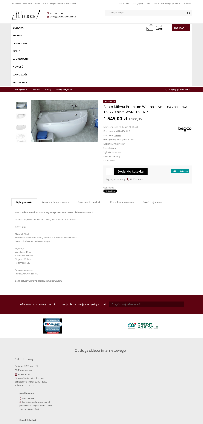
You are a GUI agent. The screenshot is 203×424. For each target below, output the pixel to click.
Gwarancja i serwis (34, 395)
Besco (117, 80)
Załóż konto (124, 3)
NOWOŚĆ (94, 27)
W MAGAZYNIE (77, 27)
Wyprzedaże (109, 27)
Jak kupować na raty (79, 391)
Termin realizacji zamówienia (33, 383)
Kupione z (55, 147)
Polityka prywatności (79, 395)
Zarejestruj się (124, 387)
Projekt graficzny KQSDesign (148, 420)
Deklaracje (34, 404)
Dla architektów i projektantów (167, 3)
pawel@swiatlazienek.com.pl (80, 342)
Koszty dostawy (34, 391)
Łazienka (18, 27)
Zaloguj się (138, 3)
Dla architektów (169, 391)
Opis (24, 147)
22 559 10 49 (136, 124)
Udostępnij (108, 133)
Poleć (152, 147)
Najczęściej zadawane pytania (79, 387)
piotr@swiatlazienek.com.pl (151, 315)
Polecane (89, 147)
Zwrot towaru (34, 400)
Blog (149, 3)
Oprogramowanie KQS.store (178, 420)
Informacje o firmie (169, 387)
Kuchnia (32, 27)
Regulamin (79, 383)
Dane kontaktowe (169, 383)
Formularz (122, 147)
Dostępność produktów (33, 387)
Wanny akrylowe (64, 35)
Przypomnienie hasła (124, 391)
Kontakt (187, 3)
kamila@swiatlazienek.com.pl (80, 315)
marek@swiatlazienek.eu (150, 331)
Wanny (48, 35)
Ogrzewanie (47, 27)
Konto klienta (124, 395)
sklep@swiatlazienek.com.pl (63, 16)
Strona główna (20, 35)
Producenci (127, 27)
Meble (62, 27)
